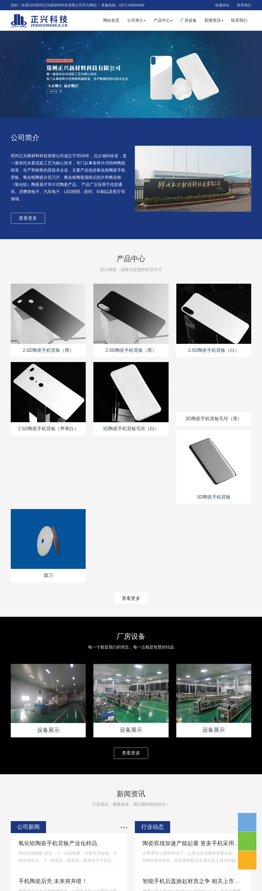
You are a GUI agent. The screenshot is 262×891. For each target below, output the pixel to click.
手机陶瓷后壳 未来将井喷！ (53, 881)
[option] (131, 74)
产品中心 (163, 20)
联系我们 (244, 5)
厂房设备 (188, 20)
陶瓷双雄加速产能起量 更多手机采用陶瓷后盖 (200, 843)
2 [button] (134, 110)
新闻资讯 (213, 20)
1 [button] (127, 110)
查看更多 (28, 218)
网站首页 (111, 20)
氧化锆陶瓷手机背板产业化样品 (57, 843)
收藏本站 (222, 5)
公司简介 (136, 20)
